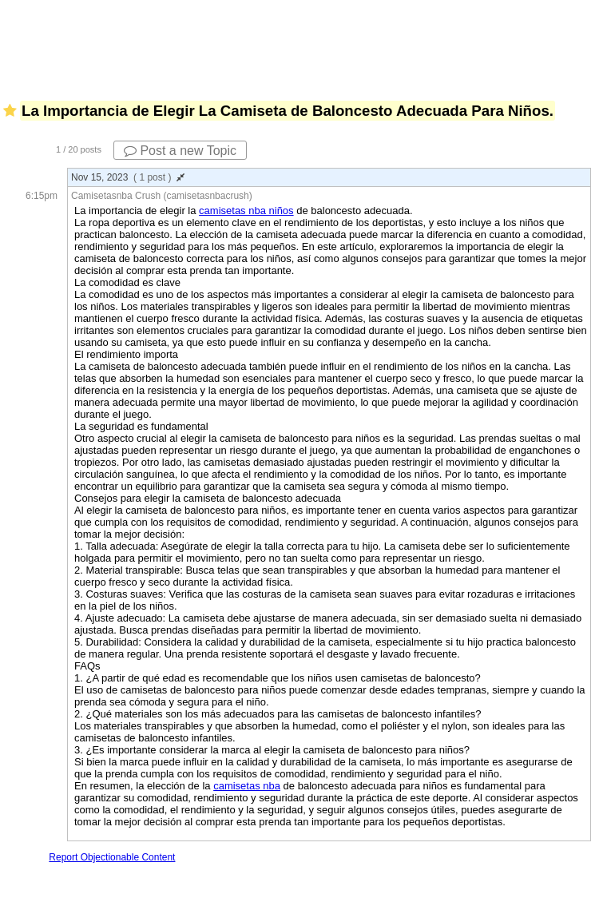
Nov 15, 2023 (127, 177)
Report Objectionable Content (112, 857)
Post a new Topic (180, 150)
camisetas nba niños (246, 211)
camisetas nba (246, 786)
